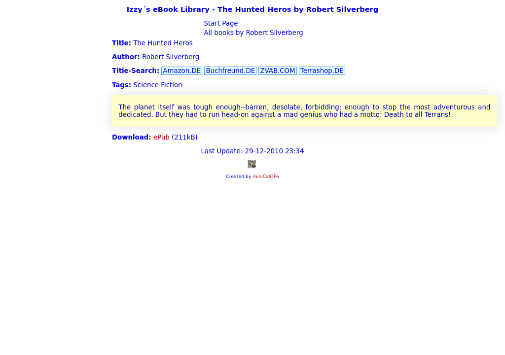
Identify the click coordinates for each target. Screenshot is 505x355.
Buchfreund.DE (230, 70)
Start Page (220, 23)
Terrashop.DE (322, 70)
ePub (161, 137)
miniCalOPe (265, 176)
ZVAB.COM (277, 70)
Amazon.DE (182, 70)
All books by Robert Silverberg (252, 32)
